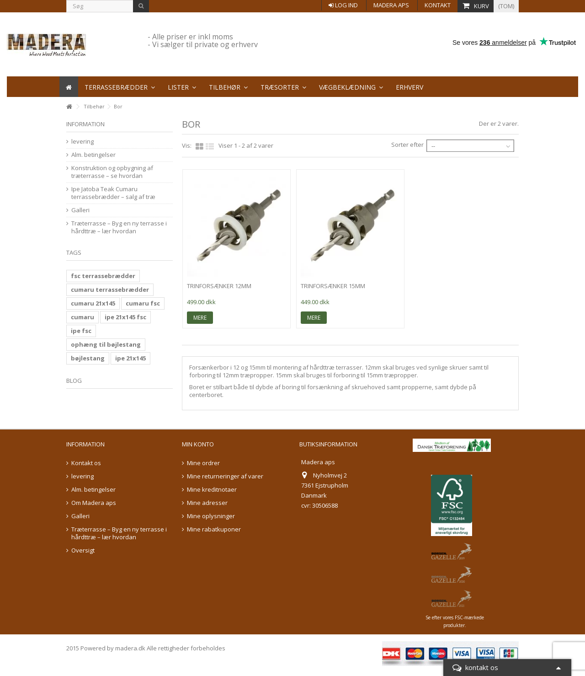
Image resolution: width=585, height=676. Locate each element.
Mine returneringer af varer (225, 476)
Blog (74, 380)
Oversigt (83, 550)
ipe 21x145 (130, 358)
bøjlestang (88, 358)
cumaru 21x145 (93, 303)
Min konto (198, 444)
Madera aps (391, 5)
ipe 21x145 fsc (125, 317)
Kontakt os (86, 463)
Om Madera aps (93, 503)
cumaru (82, 317)
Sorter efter (407, 144)
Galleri (80, 210)
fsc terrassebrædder (103, 276)
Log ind (343, 5)
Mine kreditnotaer (212, 490)
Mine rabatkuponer (214, 529)
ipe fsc (81, 331)
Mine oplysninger (211, 516)
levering (82, 141)
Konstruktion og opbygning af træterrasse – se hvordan (112, 172)
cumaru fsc (143, 303)
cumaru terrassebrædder (110, 289)
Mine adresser (207, 503)
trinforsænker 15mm (333, 286)
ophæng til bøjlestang (106, 344)
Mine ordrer (203, 463)
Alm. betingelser (93, 155)
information (85, 124)
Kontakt (438, 5)
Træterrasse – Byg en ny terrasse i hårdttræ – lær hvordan (119, 227)
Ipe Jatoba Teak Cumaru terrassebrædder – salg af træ (113, 193)
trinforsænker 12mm (219, 286)
